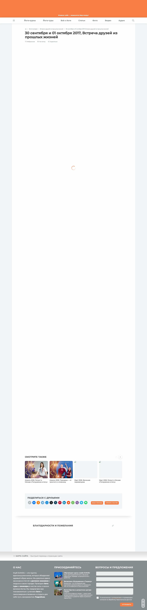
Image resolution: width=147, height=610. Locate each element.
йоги (38, 592)
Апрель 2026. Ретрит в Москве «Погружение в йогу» (36, 481)
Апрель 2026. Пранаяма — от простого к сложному (60, 481)
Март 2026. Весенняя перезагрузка (82, 481)
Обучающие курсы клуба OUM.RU (77, 573)
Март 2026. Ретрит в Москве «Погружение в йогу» (110, 481)
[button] (117, 458)
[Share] (52, 41)
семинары (24, 586)
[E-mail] (41, 41)
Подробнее (40, 597)
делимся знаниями (39, 581)
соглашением (116, 597)
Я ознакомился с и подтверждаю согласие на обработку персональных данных (116, 598)
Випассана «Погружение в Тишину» (78, 581)
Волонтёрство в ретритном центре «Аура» (77, 591)
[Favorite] (30, 41)
